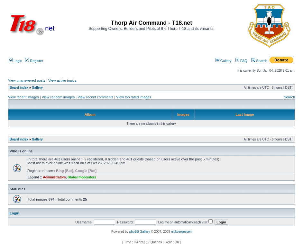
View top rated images (133, 97)
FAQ (241, 61)
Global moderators (82, 177)
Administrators (54, 177)
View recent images (23, 97)
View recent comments (95, 97)
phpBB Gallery (139, 231)
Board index (19, 87)
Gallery (224, 61)
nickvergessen (181, 231)
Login (15, 61)
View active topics (62, 80)
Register (34, 61)
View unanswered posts (26, 80)
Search (259, 61)
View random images (58, 97)
